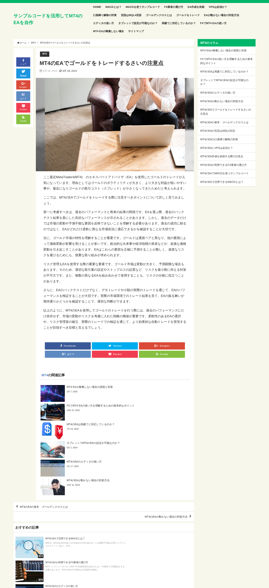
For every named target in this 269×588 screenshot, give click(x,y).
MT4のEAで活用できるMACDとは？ (221, 182)
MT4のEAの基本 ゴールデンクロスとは (47, 451)
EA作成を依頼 (196, 7)
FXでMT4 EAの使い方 (213, 23)
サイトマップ (136, 31)
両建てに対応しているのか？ (179, 23)
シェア (23, 61)
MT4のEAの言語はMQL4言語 (217, 130)
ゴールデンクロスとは (159, 15)
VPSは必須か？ (218, 7)
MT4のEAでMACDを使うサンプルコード (224, 173)
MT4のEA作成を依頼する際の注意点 (221, 156)
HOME (97, 7)
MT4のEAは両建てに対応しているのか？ (224, 71)
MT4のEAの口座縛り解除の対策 (219, 139)
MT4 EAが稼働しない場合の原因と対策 (223, 50)
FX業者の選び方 (173, 7)
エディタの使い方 (103, 23)
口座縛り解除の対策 (105, 15)
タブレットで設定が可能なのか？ (137, 23)
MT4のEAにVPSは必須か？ (216, 148)
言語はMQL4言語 (131, 15)
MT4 (44, 54)
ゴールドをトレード (188, 15)
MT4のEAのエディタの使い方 (217, 92)
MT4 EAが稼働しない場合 (108, 31)
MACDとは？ (113, 7)
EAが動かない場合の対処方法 (221, 15)
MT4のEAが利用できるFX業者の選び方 (223, 165)
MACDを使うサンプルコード (143, 7)
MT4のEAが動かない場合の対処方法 (162, 462)
